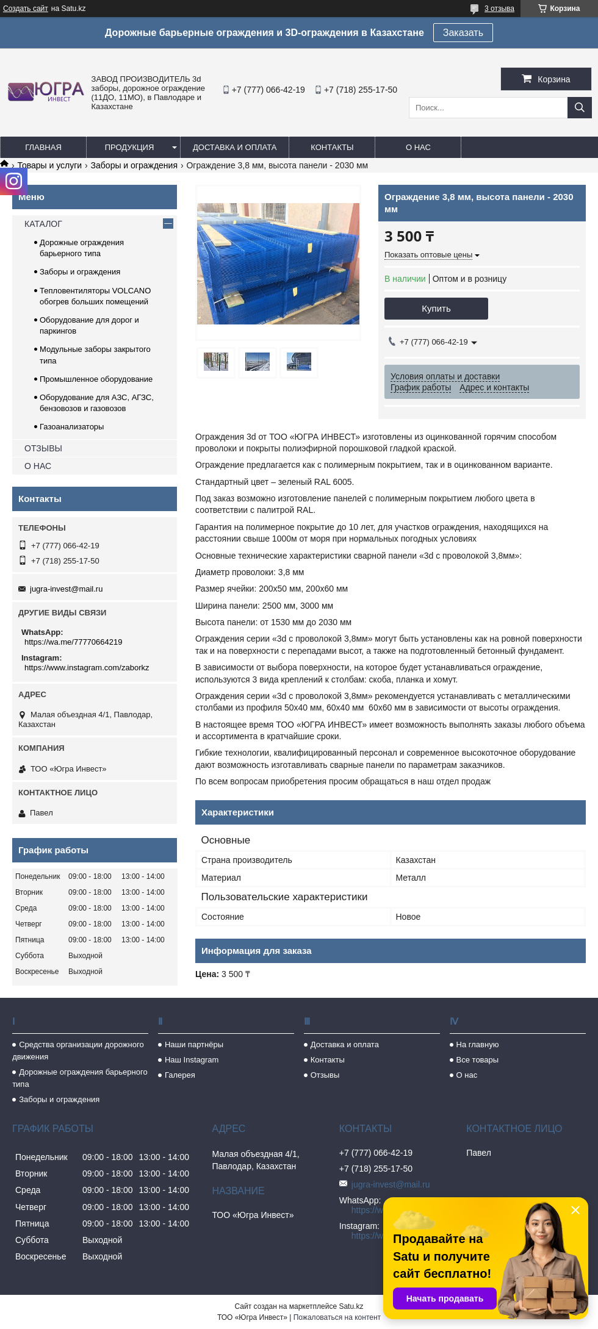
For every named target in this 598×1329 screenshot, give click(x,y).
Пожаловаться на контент (337, 1317)
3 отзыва (499, 8)
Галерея (180, 1075)
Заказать (463, 32)
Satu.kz (351, 1306)
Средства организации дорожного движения (77, 1050)
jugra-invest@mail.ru (66, 588)
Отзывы (325, 1075)
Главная (43, 147)
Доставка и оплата (234, 147)
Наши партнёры (194, 1044)
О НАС (37, 466)
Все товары (477, 1059)
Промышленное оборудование (96, 379)
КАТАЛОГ (43, 224)
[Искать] (579, 107)
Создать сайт (25, 8)
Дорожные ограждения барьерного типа (80, 1078)
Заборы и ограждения (134, 165)
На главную (477, 1044)
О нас (418, 147)
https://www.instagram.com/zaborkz (86, 667)
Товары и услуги (49, 165)
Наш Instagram (191, 1059)
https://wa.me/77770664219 (73, 642)
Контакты (332, 147)
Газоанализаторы (72, 426)
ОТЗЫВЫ (43, 448)
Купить (436, 308)
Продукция (129, 147)
